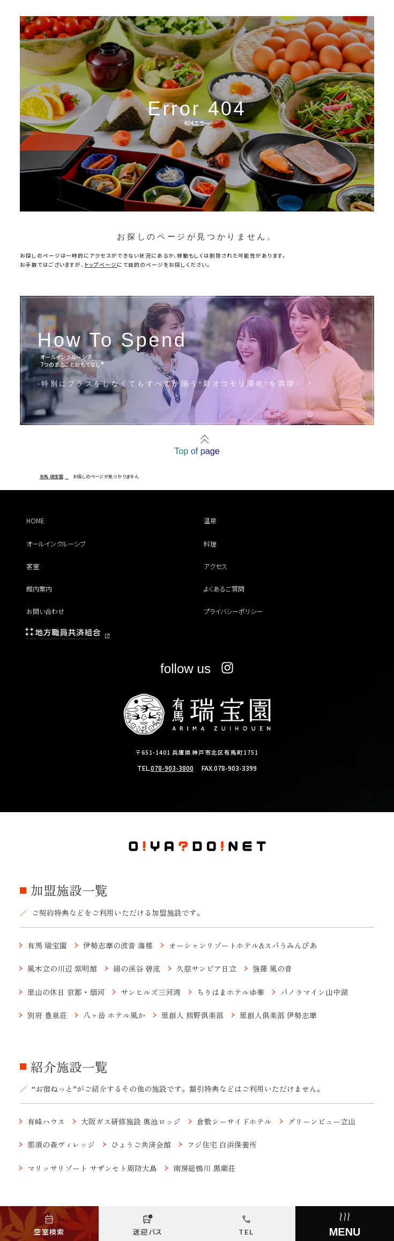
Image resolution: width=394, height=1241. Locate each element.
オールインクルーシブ (56, 543)
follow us (197, 668)
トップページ (100, 264)
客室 (32, 566)
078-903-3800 (172, 767)
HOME (35, 520)
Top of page (197, 451)
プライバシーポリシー (233, 611)
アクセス (215, 566)
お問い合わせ (45, 611)
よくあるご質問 (224, 588)
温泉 (210, 520)
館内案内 (39, 588)
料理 (210, 543)
